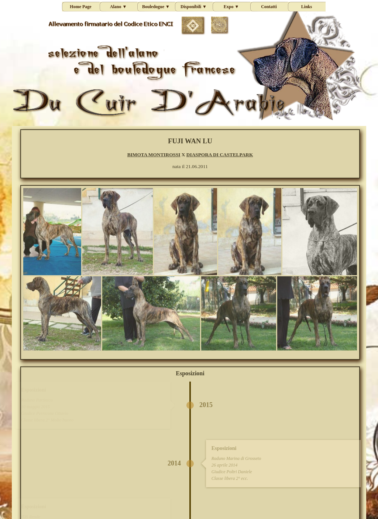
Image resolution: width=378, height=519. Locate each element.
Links (306, 6)
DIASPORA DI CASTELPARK (219, 154)
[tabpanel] (190, 153)
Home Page (80, 6)
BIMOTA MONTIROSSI (154, 154)
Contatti (269, 6)
